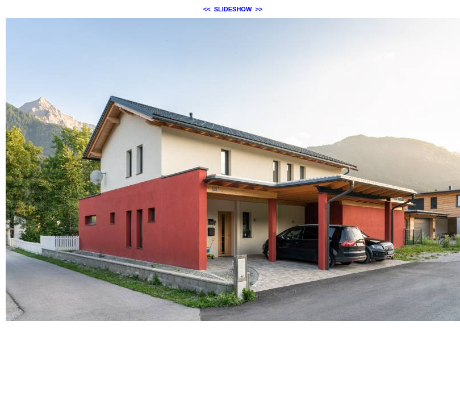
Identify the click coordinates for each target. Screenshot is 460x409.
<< (207, 9)
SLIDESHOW (233, 9)
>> (258, 9)
